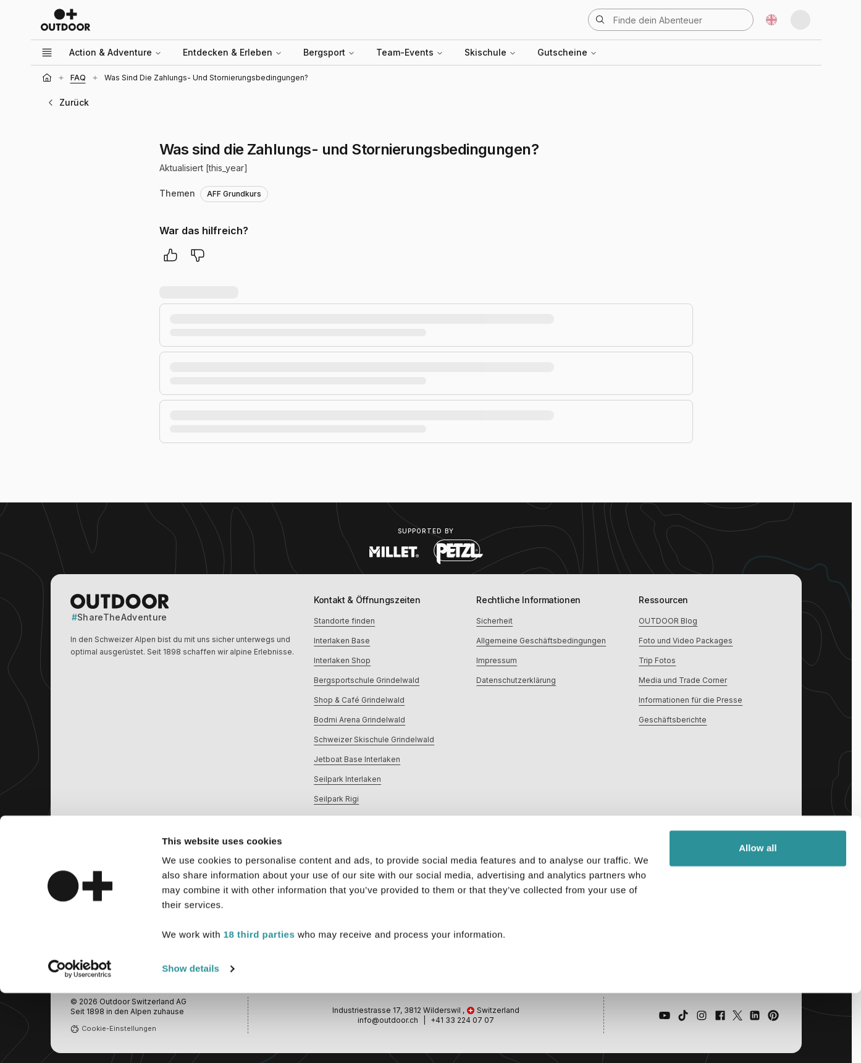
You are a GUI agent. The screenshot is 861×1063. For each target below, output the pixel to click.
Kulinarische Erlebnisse (518, 870)
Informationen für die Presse (690, 700)
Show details (190, 1038)
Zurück (67, 102)
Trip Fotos (657, 660)
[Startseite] (47, 78)
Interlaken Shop (342, 660)
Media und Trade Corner (683, 680)
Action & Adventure (115, 52)
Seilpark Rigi (336, 798)
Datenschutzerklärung (516, 680)
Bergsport (329, 52)
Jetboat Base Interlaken (357, 759)
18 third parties (259, 1004)
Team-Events (409, 52)
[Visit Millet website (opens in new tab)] (394, 552)
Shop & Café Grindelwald (359, 700)
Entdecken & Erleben (232, 52)
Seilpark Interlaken (347, 779)
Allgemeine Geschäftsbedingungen (541, 640)
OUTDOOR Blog (668, 620)
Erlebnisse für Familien (680, 870)
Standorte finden (344, 620)
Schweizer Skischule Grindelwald (374, 739)
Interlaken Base (342, 640)
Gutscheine (567, 52)
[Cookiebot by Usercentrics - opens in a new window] (80, 1039)
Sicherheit (494, 620)
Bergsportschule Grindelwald (366, 680)
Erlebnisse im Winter (351, 870)
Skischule (490, 52)
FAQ (78, 77)
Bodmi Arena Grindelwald (359, 719)
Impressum (496, 660)
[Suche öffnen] (671, 20)
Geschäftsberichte (673, 719)
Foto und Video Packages (686, 640)
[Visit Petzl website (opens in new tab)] (458, 552)
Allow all (758, 918)
